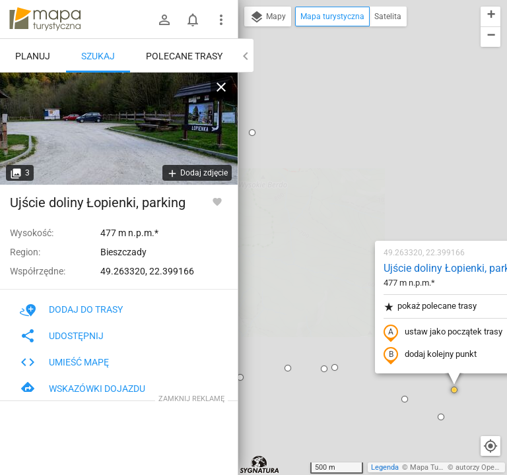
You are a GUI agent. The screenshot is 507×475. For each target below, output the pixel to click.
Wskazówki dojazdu (82, 388)
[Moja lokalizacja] (490, 446)
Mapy (268, 17)
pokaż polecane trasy (348, 154)
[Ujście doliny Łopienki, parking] (119, 129)
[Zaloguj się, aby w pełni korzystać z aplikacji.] (217, 201)
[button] (253, 215)
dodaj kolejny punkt (348, 202)
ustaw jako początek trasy (361, 180)
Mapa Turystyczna (439, 467)
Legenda (385, 467)
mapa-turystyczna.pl (45, 19)
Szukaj (98, 56)
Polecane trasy (184, 56)
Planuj (32, 56)
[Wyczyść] (221, 87)
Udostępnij (62, 336)
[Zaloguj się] (164, 19)
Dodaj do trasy (71, 309)
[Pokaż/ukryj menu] (221, 19)
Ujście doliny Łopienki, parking (372, 116)
